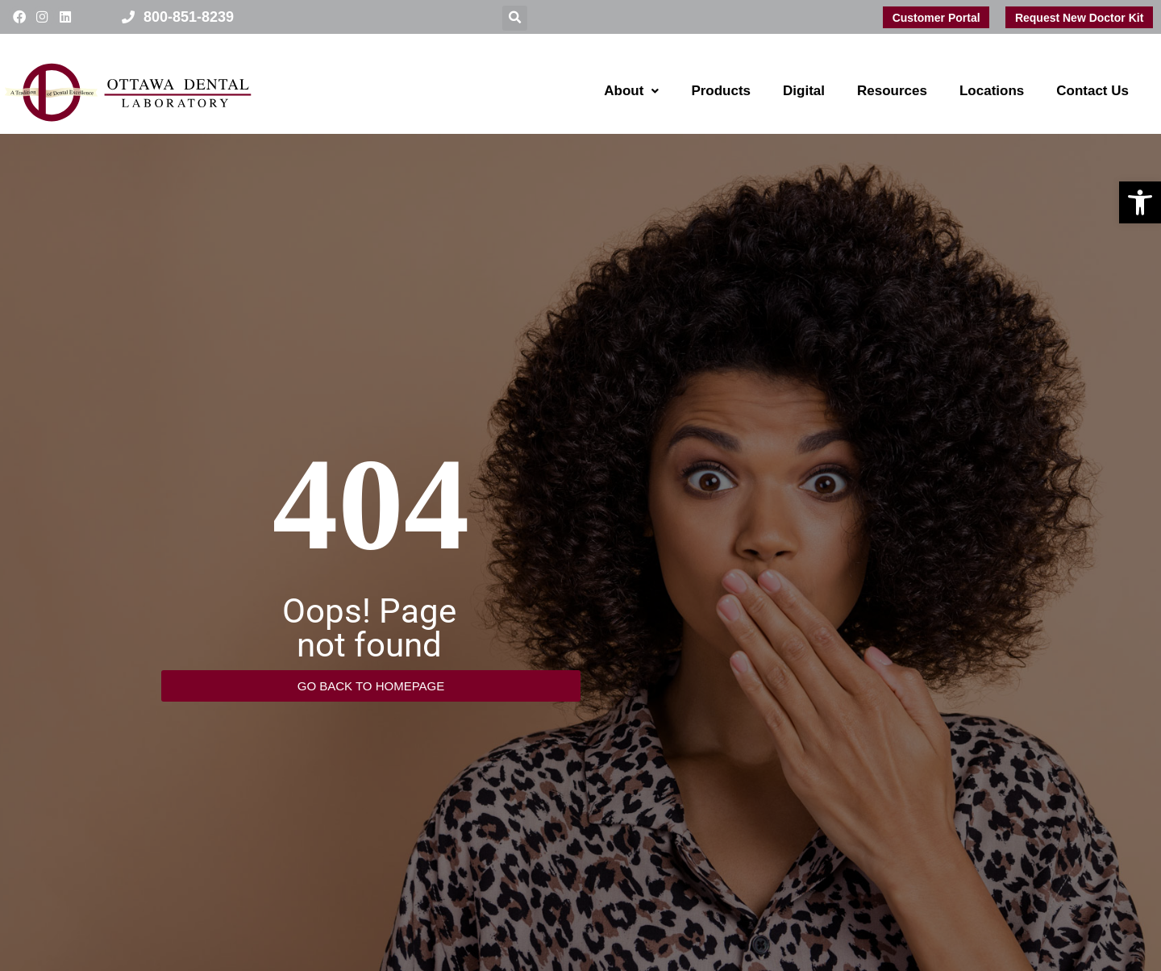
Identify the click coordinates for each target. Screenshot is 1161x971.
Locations (991, 90)
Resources (892, 90)
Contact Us (1092, 90)
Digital (804, 90)
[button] (1140, 202)
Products (721, 90)
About (631, 90)
